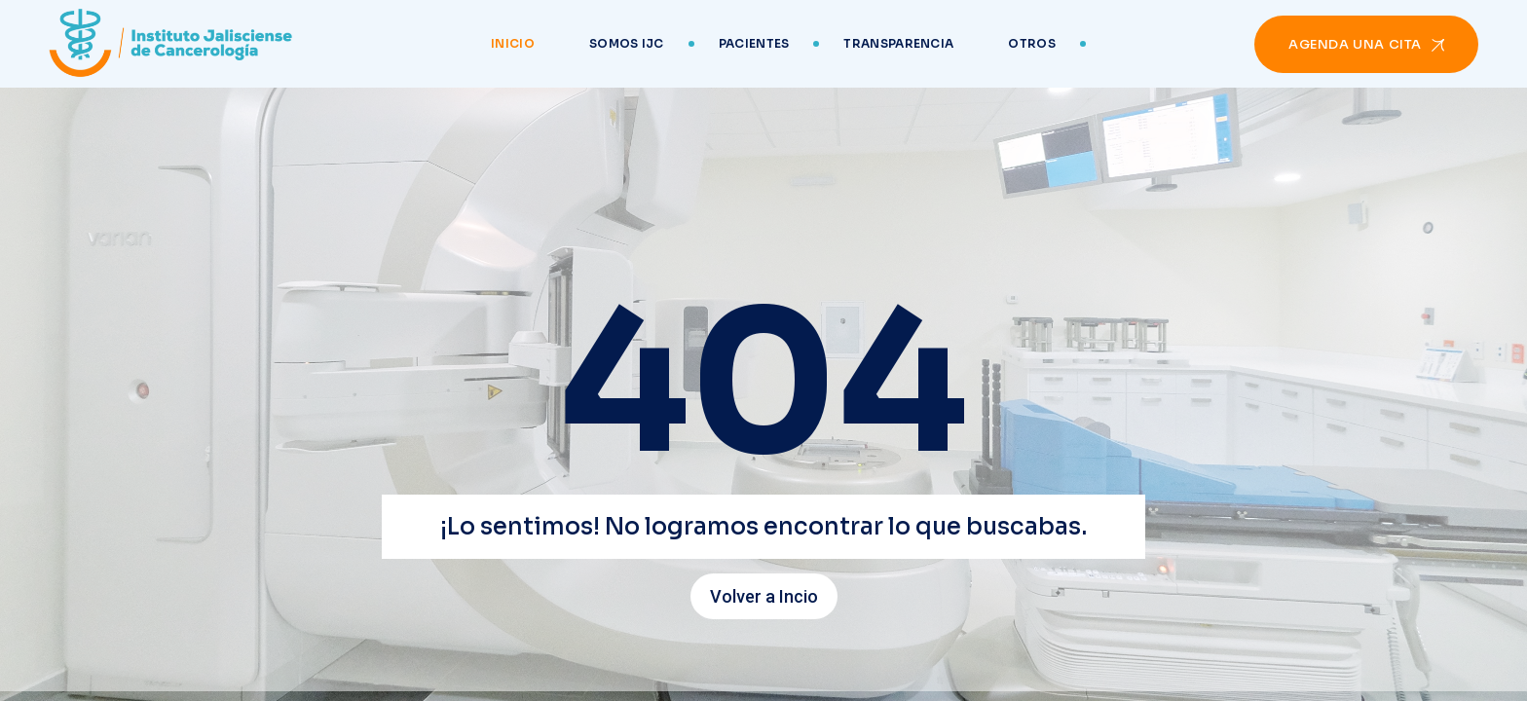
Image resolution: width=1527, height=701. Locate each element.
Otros (1032, 43)
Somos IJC (626, 43)
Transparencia (898, 43)
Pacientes (754, 43)
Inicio (513, 43)
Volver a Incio (764, 596)
